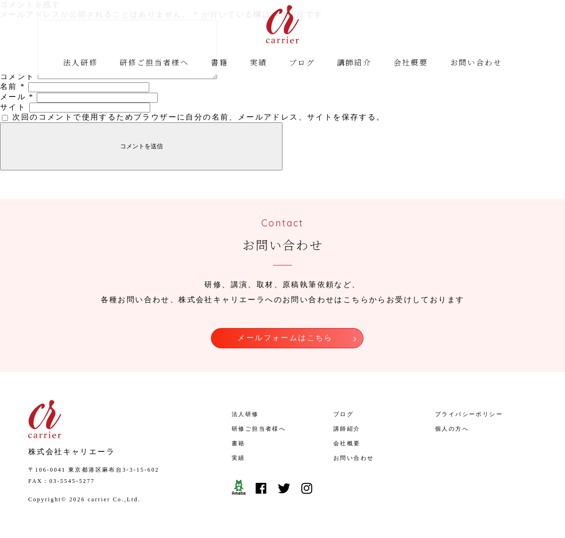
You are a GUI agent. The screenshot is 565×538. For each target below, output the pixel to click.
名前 (12, 98)
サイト (13, 118)
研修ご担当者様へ (154, 63)
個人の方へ (452, 435)
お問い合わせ (476, 63)
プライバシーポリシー (469, 421)
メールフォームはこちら (284, 348)
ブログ (302, 63)
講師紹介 (354, 63)
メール (17, 108)
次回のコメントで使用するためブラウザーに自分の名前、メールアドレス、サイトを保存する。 (198, 128)
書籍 (219, 63)
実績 (258, 63)
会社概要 (411, 63)
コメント (17, 88)
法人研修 (80, 63)
